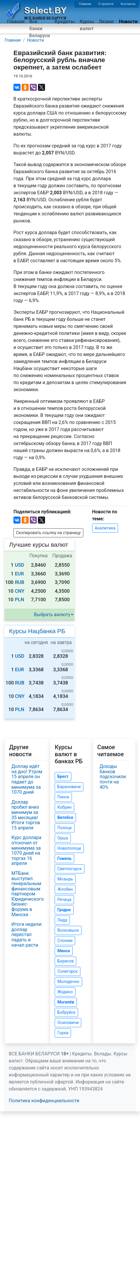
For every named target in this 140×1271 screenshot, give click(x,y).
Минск (63, 950)
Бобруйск (66, 1012)
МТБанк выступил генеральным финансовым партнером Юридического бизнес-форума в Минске (27, 893)
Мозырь (65, 879)
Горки (62, 1032)
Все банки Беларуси (39, 28)
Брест (62, 776)
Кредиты (65, 21)
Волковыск (68, 930)
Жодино (65, 991)
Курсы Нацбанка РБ (37, 631)
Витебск (65, 817)
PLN (19, 599)
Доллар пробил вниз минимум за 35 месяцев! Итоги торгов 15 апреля (25, 815)
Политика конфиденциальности (44, 1100)
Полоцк (64, 827)
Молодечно (68, 981)
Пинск (63, 797)
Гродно (64, 909)
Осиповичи (68, 1022)
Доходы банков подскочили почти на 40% (113, 777)
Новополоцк (69, 848)
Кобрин (64, 807)
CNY (20, 591)
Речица (64, 899)
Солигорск (67, 971)
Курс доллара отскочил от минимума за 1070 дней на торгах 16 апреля (26, 850)
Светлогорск (69, 868)
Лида (62, 920)
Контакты (128, 4)
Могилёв (65, 1002)
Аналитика (105, 528)
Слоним (64, 940)
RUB (19, 582)
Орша (62, 838)
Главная (85, 4)
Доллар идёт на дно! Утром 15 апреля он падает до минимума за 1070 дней (26, 779)
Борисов (65, 961)
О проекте (105, 4)
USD (19, 565)
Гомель (64, 858)
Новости (128, 21)
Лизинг (106, 21)
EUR (19, 574)
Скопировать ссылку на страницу (48, 532)
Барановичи (69, 786)
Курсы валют (87, 25)
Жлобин (65, 889)
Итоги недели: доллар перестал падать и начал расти (26, 934)
